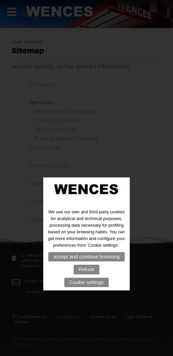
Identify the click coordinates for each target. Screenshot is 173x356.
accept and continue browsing (86, 266)
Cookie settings (86, 291)
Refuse (86, 278)
